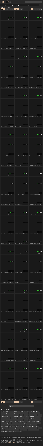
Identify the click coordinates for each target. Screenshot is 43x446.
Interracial (11, 421)
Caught (6, 414)
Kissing (2, 423)
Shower (18, 428)
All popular (12, 5)
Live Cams (36, 5)
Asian (25, 411)
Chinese (10, 414)
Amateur (11, 411)
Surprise (10, 429)
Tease (21, 429)
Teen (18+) (25, 429)
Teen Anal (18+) (30, 429)
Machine (28, 423)
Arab (22, 411)
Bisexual (19, 413)
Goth (6, 419)
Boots (27, 413)
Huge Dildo (34, 419)
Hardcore (21, 419)
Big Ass (7, 413)
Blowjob (23, 413)
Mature (2, 424)
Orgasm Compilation (4, 426)
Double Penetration (38, 416)
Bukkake (38, 413)
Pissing (17, 426)
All (16, 9)
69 (3, 411)
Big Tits (15, 413)
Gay (35, 418)
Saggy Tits (3, 428)
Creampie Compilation (4, 416)
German (39, 418)
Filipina (16, 418)
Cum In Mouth (16, 416)
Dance (24, 416)
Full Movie (27, 418)
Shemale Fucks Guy (12, 428)
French (23, 418)
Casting (2, 414)
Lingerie (24, 423)
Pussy (33, 426)
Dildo (27, 416)
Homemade (26, 419)
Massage (33, 423)
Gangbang (32, 418)
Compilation (31, 414)
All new (7, 5)
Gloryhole (2, 419)
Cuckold (11, 416)
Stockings (39, 428)
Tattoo (18, 429)
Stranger (2, 429)
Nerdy (27, 424)
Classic (18, 414)
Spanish (31, 428)
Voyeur (6, 431)
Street (6, 429)
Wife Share (14, 431)
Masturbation (38, 423)
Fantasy (6, 418)
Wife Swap (19, 431)
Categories (24, 5)
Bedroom (2, 413)
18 (1, 411)
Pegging (13, 426)
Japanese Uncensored (35, 421)
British (30, 413)
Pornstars (30, 5)
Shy (21, 428)
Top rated (18, 5)
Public (24, 426)
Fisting (19, 418)
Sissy (24, 428)
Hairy (17, 419)
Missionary (12, 424)
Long (21, 9)
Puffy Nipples (29, 426)
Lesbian (20, 423)
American (15, 411)
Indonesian (3, 421)
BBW (34, 411)
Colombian (26, 414)
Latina (13, 423)
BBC (31, 411)
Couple (35, 414)
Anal (19, 411)
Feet (9, 418)
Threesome (36, 429)
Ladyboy (6, 423)
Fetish (12, 418)
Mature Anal (7, 424)
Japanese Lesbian (21, 421)
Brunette (34, 413)
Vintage (2, 431)
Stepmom (35, 428)
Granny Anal (10, 419)
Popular (2, 9)
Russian (37, 426)
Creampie (39, 414)
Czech (21, 416)
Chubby (14, 414)
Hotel (30, 419)
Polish (21, 426)
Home (2, 5)
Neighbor (23, 424)
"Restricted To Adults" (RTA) (12, 442)
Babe (28, 411)
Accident (6, 411)
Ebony (2, 418)
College (21, 414)
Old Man (30, 424)
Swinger (14, 429)
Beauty (37, 411)
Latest (7, 9)
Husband (39, 419)
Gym (14, 419)
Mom (16, 424)
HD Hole (6, 2)
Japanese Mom (28, 421)
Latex (10, 423)
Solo (27, 428)
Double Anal (32, 416)
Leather (17, 423)
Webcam (10, 431)
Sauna (7, 428)
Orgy (10, 426)
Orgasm (35, 424)
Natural (19, 424)
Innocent (7, 421)
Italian (16, 421)
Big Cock (10, 413)
